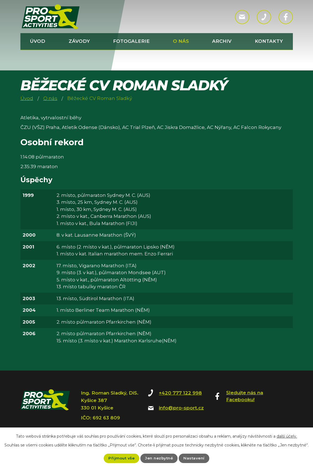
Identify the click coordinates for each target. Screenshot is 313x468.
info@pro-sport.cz (181, 408)
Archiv (221, 41)
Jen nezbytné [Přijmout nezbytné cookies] (159, 458)
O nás (181, 41)
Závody (79, 41)
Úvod (37, 41)
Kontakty (269, 41)
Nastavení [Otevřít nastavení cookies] (195, 458)
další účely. (287, 436)
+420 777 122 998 (180, 393)
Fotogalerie (131, 41)
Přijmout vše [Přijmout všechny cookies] (120, 458)
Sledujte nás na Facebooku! (244, 396)
